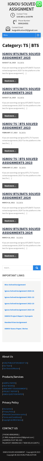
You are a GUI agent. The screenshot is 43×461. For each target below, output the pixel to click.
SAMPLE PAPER (9, 383)
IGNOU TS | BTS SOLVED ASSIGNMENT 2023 (20, 125)
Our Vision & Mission (11, 368)
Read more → (10, 81)
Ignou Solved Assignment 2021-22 (19, 297)
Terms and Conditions (12, 417)
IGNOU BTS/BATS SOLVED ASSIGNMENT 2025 (21, 55)
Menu (5, 35)
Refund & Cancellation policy (14, 414)
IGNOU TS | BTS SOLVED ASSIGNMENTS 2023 (20, 160)
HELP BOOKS (8, 386)
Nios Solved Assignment (15, 284)
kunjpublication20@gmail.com (24, 30)
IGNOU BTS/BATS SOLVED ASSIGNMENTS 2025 (21, 90)
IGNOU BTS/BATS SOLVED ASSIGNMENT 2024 (21, 195)
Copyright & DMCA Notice (12, 420)
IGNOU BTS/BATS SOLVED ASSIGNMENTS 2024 (21, 230)
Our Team (7, 365)
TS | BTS (20, 62)
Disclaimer (7, 409)
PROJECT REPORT (10, 391)
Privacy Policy (8, 411)
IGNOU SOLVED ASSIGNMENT (21, 6)
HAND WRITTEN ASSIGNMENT (14, 388)
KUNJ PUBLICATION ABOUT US (15, 363)
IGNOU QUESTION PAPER (13, 394)
